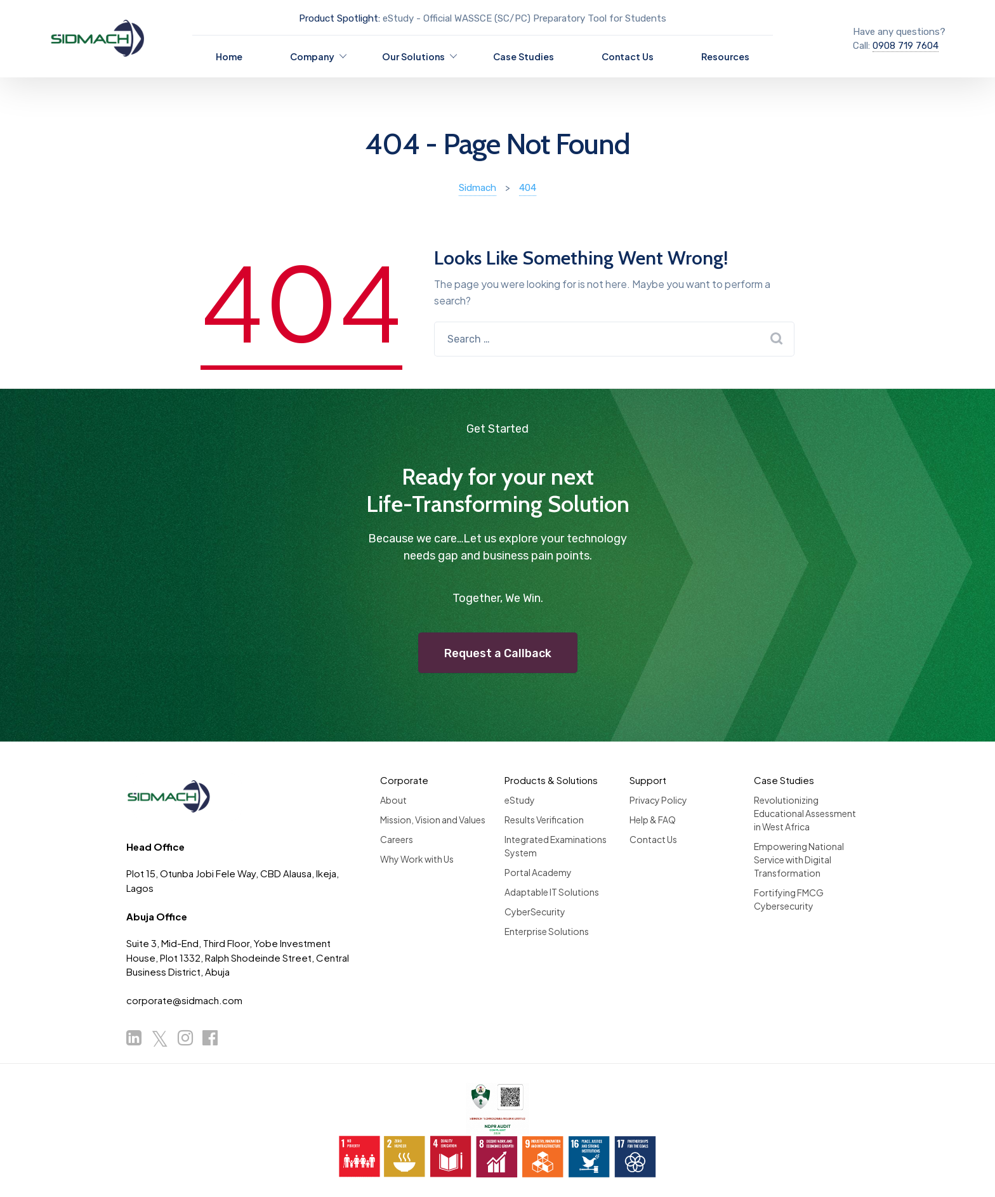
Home (229, 56)
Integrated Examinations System (555, 846)
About (393, 800)
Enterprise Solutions (546, 931)
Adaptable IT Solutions (551, 892)
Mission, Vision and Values (432, 819)
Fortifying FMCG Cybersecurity (789, 899)
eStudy (519, 800)
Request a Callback (497, 653)
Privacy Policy (658, 800)
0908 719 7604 (906, 45)
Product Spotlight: (339, 18)
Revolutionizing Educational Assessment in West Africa (805, 813)
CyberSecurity (534, 911)
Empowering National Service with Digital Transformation (799, 860)
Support (647, 780)
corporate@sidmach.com (184, 1000)
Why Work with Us (417, 859)
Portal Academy (538, 872)
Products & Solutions (551, 780)
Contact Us (628, 56)
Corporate (404, 780)
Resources (725, 56)
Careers (396, 839)
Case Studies (523, 56)
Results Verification (544, 819)
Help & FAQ (652, 819)
